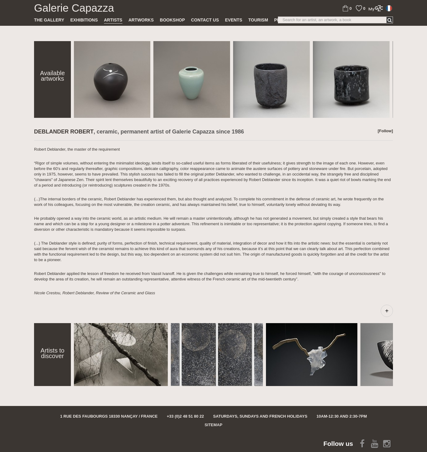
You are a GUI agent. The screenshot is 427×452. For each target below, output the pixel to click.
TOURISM (258, 19)
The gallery (49, 19)
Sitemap (213, 425)
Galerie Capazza (74, 8)
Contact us (205, 19)
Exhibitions (84, 19)
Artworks (141, 19)
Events (233, 19)
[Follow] (385, 131)
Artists (113, 19)
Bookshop (172, 19)
